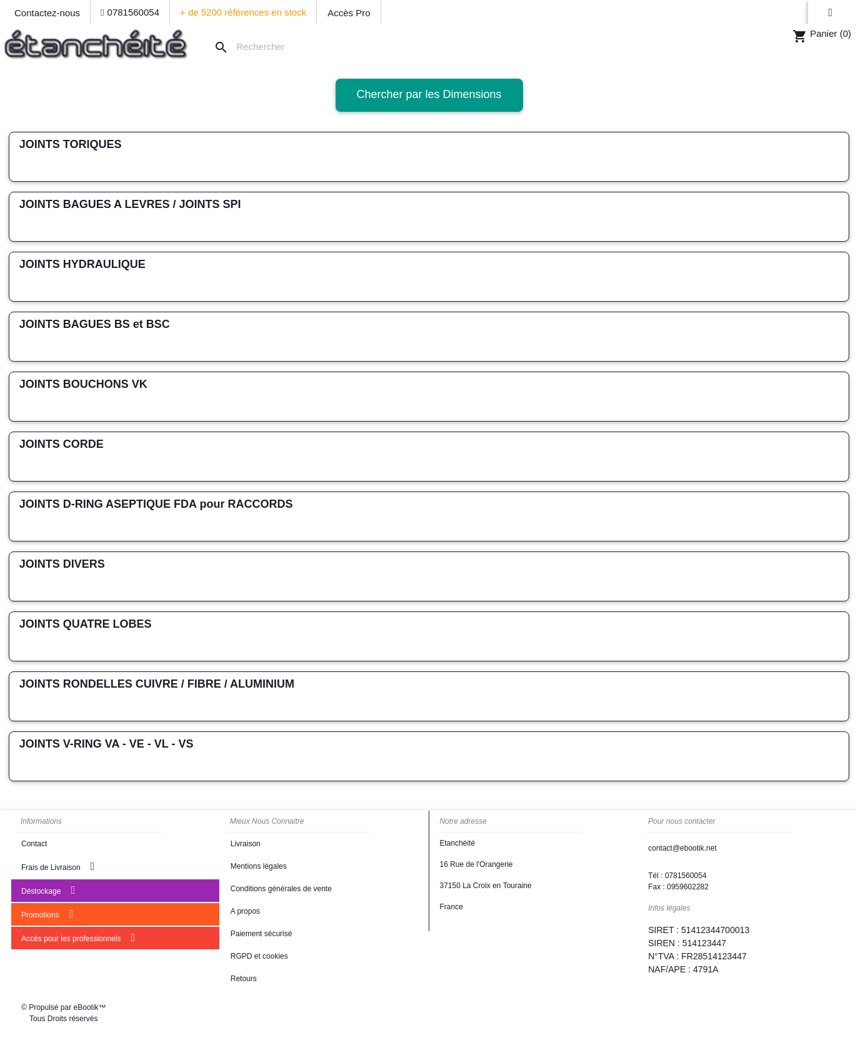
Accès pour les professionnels (78, 937)
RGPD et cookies (259, 956)
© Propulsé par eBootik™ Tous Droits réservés (63, 1013)
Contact (34, 843)
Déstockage (48, 890)
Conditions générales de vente (281, 888)
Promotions (47, 913)
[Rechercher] (257, 47)
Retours (244, 978)
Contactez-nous (47, 12)
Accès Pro (348, 12)
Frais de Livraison (57, 866)
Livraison (246, 843)
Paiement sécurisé (261, 933)
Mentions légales (259, 866)
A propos (245, 911)
